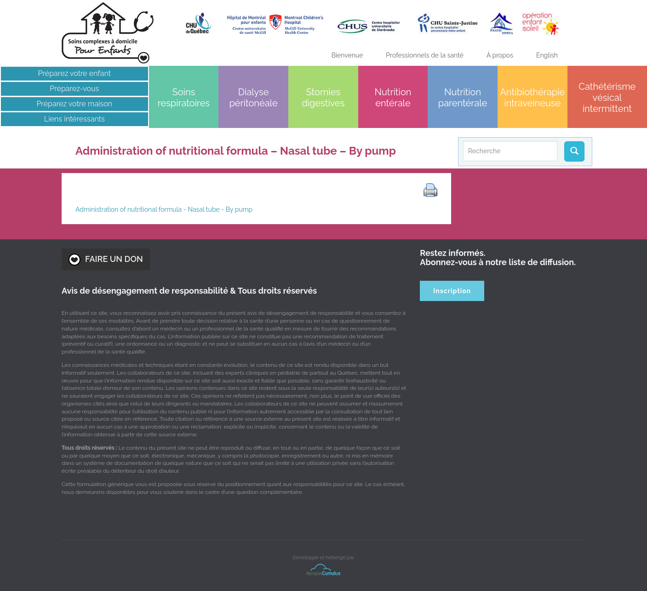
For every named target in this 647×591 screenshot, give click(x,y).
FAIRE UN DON (106, 260)
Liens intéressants (74, 119)
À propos (500, 55)
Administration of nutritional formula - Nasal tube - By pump (163, 209)
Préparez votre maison (74, 103)
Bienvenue (347, 55)
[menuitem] (547, 55)
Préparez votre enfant (74, 73)
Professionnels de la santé (425, 55)
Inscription (452, 291)
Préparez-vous (74, 88)
